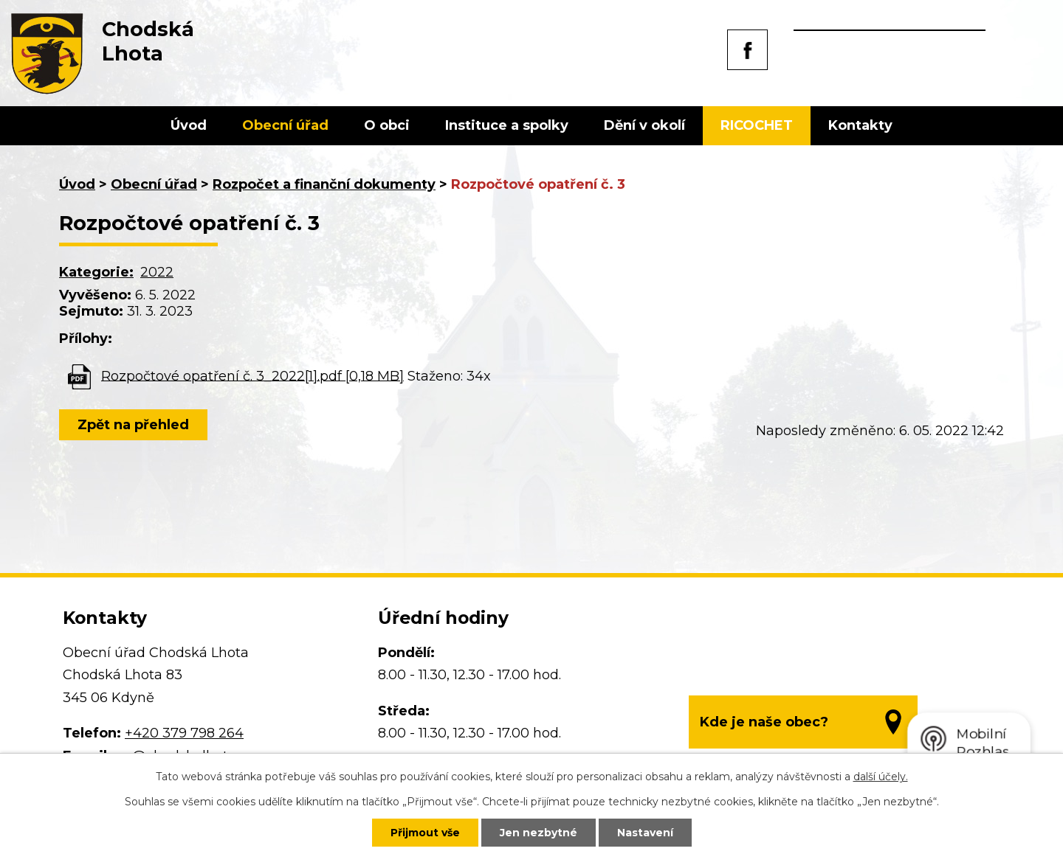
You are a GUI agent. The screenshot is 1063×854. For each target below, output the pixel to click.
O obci (387, 125)
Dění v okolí (644, 125)
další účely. (880, 776)
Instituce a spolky (506, 125)
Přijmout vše (425, 832)
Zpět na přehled (133, 425)
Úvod (189, 125)
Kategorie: (96, 272)
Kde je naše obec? (764, 722)
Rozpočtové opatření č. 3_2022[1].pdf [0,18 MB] (252, 375)
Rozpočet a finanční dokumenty (324, 184)
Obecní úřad (285, 125)
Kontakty (860, 125)
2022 (156, 272)
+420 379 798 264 (184, 733)
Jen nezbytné (538, 832)
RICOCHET (756, 125)
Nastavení (645, 832)
